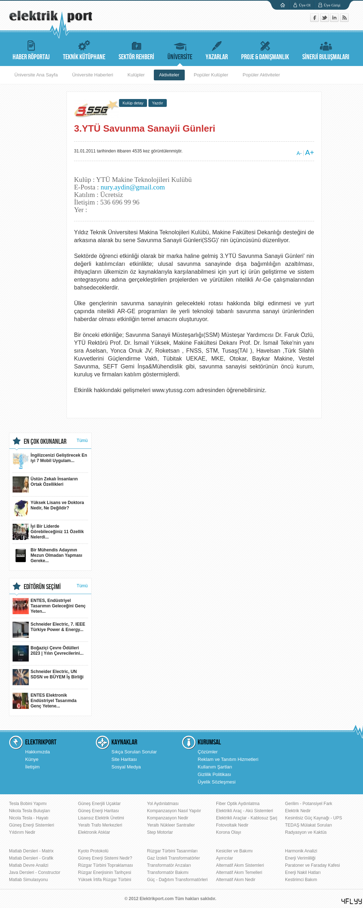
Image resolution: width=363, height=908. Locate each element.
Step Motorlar (160, 832)
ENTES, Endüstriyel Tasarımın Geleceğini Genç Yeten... (49, 606)
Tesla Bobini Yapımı (28, 803)
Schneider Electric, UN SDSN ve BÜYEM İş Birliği (48, 677)
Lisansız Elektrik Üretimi (101, 818)
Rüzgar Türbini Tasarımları (172, 851)
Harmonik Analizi (301, 851)
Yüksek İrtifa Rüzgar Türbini (104, 880)
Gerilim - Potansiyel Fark (308, 803)
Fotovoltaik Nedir (232, 825)
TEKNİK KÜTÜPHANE (84, 49)
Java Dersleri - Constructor (34, 872)
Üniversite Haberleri (92, 74)
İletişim (32, 766)
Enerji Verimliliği (300, 858)
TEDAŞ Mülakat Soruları (308, 825)
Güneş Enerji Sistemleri (31, 825)
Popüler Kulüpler (211, 74)
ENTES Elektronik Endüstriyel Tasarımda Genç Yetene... (45, 701)
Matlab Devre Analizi (28, 865)
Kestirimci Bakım (301, 880)
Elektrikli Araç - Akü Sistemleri (244, 811)
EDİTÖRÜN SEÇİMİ (42, 587)
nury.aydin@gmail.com (133, 187)
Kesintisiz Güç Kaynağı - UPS (313, 818)
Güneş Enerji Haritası (98, 811)
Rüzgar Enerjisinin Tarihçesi (104, 872)
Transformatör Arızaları (169, 865)
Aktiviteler (169, 74)
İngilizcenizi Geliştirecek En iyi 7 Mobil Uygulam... (50, 461)
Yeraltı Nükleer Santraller (171, 825)
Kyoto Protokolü (93, 851)
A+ (309, 152)
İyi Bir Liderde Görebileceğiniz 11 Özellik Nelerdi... (48, 532)
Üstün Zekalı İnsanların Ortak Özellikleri (45, 484)
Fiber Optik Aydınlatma (237, 803)
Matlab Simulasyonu (28, 880)
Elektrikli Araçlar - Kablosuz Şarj (246, 818)
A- (299, 153)
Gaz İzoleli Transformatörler (173, 858)
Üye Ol (305, 5)
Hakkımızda (37, 751)
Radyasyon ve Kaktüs (306, 832)
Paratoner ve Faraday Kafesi (312, 865)
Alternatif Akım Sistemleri (240, 865)
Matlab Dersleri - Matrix (31, 851)
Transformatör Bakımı (168, 872)
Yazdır (157, 103)
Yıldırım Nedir (22, 832)
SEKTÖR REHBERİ (136, 49)
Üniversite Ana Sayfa (36, 74)
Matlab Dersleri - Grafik (31, 858)
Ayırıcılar (224, 858)
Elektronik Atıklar (94, 832)
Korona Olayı (228, 832)
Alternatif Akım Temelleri (239, 872)
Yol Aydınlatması (163, 803)
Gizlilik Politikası (214, 774)
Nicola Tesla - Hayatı (29, 818)
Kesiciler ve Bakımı (234, 851)
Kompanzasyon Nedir (167, 818)
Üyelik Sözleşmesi (216, 782)
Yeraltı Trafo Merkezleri (100, 825)
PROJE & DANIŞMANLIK (265, 49)
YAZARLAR (217, 49)
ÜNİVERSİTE (179, 49)
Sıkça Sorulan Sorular (134, 751)
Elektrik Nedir (298, 811)
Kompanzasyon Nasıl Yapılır (174, 811)
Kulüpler (136, 74)
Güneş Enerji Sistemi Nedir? (105, 858)
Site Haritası (124, 759)
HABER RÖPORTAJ (31, 49)
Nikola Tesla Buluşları (29, 811)
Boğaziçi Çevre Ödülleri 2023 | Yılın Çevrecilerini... (48, 653)
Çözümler (208, 751)
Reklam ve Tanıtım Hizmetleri (228, 759)
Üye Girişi (332, 5)
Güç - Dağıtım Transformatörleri (177, 880)
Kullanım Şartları (215, 766)
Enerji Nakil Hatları (303, 872)
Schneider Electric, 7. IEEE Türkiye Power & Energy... (49, 630)
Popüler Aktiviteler (261, 74)
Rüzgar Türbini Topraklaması (105, 865)
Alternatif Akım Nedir (235, 880)
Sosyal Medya (126, 766)
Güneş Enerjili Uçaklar (99, 803)
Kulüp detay (133, 103)
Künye (31, 759)
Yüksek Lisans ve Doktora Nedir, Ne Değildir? (48, 508)
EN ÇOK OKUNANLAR (45, 441)
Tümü (82, 440)
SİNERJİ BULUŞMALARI (325, 49)
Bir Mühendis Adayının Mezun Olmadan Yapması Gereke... (47, 555)
